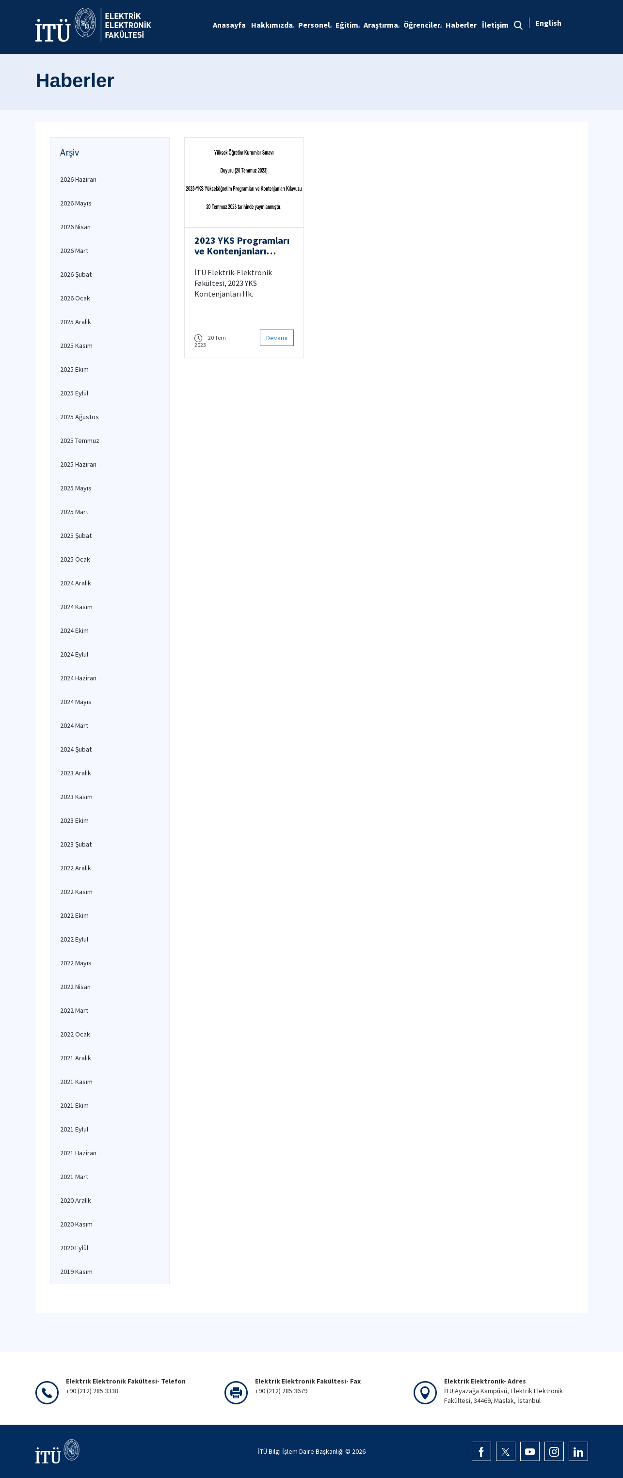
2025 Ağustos (79, 416)
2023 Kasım (76, 796)
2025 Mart (74, 511)
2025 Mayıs (76, 488)
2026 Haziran (78, 179)
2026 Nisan (75, 226)
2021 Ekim (74, 1105)
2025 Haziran (78, 464)
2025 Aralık (75, 321)
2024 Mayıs (76, 701)
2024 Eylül (74, 654)
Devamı (277, 337)
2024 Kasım (76, 606)
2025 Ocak (75, 559)
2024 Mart (74, 725)
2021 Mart (74, 1176)
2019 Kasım (76, 1271)
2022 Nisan (75, 986)
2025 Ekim (74, 369)
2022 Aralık (75, 868)
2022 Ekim (74, 915)
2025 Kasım (76, 345)
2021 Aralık (75, 1057)
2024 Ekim (74, 630)
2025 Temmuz (79, 440)
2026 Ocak (75, 298)
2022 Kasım (76, 891)
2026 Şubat (76, 274)
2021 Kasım (76, 1081)
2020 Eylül (74, 1247)
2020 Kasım (76, 1224)
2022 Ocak (75, 1034)
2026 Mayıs (76, 203)
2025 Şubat (76, 535)
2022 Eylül (74, 939)
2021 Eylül (74, 1129)
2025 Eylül (74, 393)
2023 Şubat (76, 844)
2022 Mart (74, 1010)
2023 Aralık (75, 773)
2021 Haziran (78, 1152)
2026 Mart (74, 250)
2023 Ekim (74, 820)
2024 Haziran (78, 678)
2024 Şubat (76, 749)
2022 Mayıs (76, 963)
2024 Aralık (75, 583)
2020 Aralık (75, 1200)
